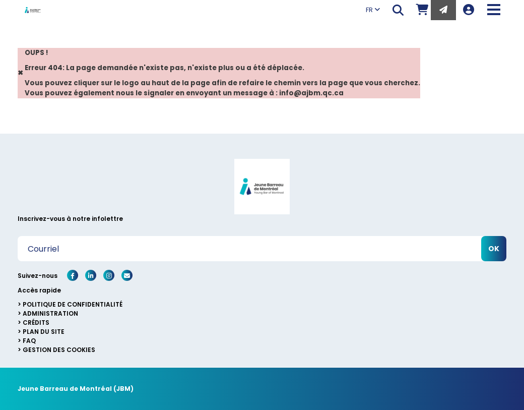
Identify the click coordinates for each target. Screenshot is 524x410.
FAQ (29, 340)
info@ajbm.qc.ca (311, 93)
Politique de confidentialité (72, 304)
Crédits (36, 322)
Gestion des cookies (59, 349)
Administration (50, 313)
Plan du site (43, 331)
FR (373, 10)
